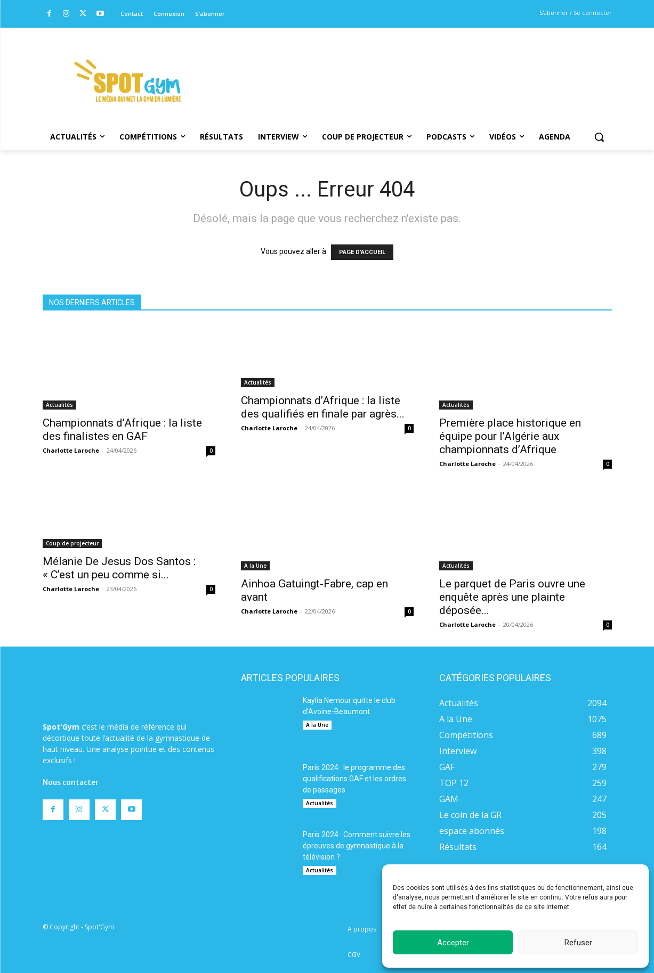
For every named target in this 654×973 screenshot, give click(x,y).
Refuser (578, 942)
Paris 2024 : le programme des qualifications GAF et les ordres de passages (354, 778)
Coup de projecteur (72, 543)
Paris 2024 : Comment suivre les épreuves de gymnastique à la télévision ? (356, 845)
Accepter (453, 942)
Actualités (59, 404)
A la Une (255, 565)
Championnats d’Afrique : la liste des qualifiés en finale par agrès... (323, 407)
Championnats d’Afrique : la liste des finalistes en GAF (122, 429)
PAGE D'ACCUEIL (362, 252)
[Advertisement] (399, 67)
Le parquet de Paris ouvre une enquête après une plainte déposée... (512, 597)
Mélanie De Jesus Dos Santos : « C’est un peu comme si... (119, 568)
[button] (599, 137)
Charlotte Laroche (71, 450)
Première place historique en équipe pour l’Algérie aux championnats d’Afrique (510, 436)
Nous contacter (71, 782)
